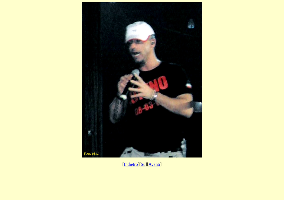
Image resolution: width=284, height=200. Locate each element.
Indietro (131, 164)
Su (143, 164)
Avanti (154, 164)
